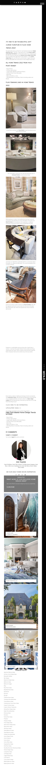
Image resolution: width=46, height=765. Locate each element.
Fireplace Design (7, 720)
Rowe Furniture (27, 304)
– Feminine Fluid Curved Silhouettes (13, 73)
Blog (5, 685)
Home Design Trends (8, 736)
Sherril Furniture (9, 222)
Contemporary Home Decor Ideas (11, 703)
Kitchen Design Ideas (8, 749)
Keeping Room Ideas (8, 744)
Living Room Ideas (8, 751)
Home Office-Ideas (8, 742)
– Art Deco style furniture (11, 70)
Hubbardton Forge (12, 397)
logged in (13, 437)
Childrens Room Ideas (9, 697)
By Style (5, 695)
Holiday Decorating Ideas (9, 734)
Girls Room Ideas (7, 728)
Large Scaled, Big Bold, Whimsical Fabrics (16, 71)
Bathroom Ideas (7, 682)
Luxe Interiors (7, 757)
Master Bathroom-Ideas (9, 761)
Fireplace (6, 718)
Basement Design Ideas (9, 680)
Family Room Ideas (8, 716)
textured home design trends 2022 (28, 55)
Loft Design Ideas (7, 753)
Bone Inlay (8, 74)
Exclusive (6, 714)
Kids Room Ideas (7, 745)
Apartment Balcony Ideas (9, 672)
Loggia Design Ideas (8, 755)
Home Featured (7, 738)
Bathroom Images (8, 683)
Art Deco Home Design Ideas (10, 674)
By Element (6, 691)
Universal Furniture (16, 175)
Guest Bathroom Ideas (9, 730)
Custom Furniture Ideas (9, 705)
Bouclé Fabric (9, 68)
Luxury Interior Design (8, 759)
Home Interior (7, 740)
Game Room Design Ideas (9, 724)
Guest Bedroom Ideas (8, 732)
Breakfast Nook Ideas (8, 689)
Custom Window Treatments (10, 707)
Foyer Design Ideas (8, 722)
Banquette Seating (8, 676)
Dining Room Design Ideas (9, 709)
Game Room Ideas (8, 726)
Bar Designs (6, 678)
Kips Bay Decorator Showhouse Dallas (12, 747)
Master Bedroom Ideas (9, 763)
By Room (6, 693)
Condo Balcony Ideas (8, 701)
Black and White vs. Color (12, 75)
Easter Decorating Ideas (9, 711)
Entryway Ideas (7, 713)
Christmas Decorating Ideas (10, 699)
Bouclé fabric (21, 130)
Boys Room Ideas (8, 687)
